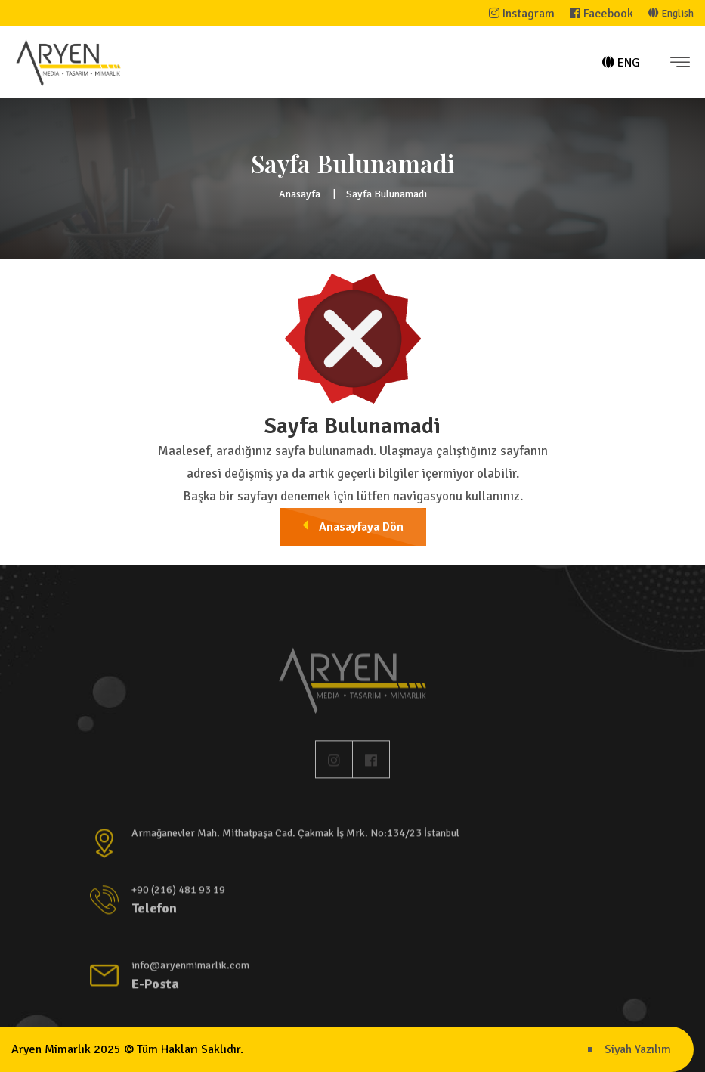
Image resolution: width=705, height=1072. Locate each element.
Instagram (522, 13)
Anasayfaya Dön (353, 526)
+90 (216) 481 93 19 (178, 893)
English (671, 13)
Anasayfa (299, 193)
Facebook (601, 13)
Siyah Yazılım (638, 1049)
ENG (621, 62)
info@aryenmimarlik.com (190, 968)
